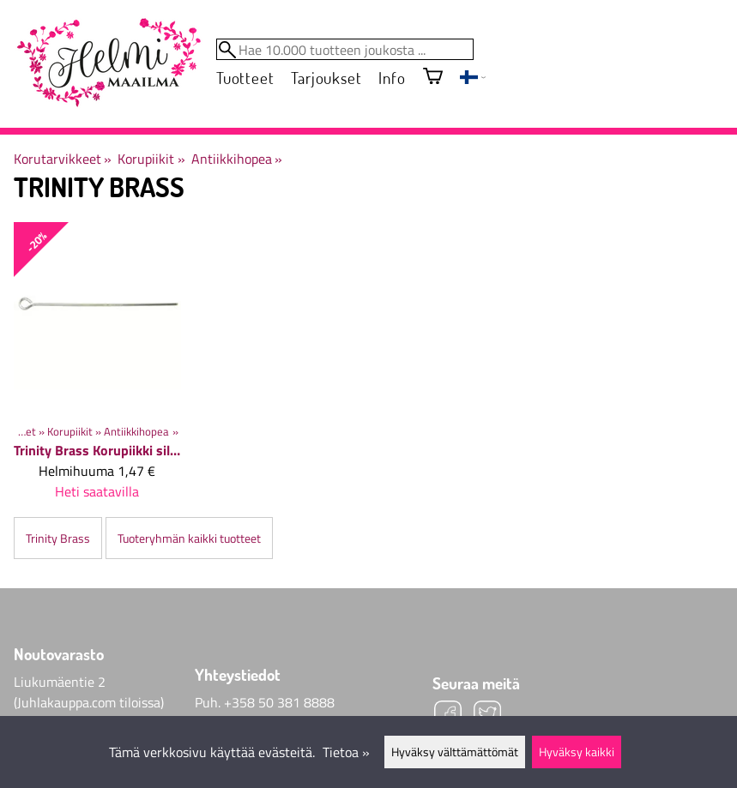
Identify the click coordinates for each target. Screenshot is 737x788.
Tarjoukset (326, 77)
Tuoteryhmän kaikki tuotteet (189, 538)
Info (391, 77)
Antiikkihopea (236, 158)
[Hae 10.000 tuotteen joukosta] (345, 49)
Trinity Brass (58, 538)
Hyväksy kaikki (576, 752)
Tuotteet (245, 77)
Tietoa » (346, 752)
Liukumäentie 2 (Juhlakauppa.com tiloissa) (89, 692)
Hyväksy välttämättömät (454, 752)
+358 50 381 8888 (279, 702)
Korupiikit (151, 158)
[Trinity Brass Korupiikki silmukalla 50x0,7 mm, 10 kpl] (97, 368)
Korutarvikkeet (63, 158)
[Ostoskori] (433, 77)
